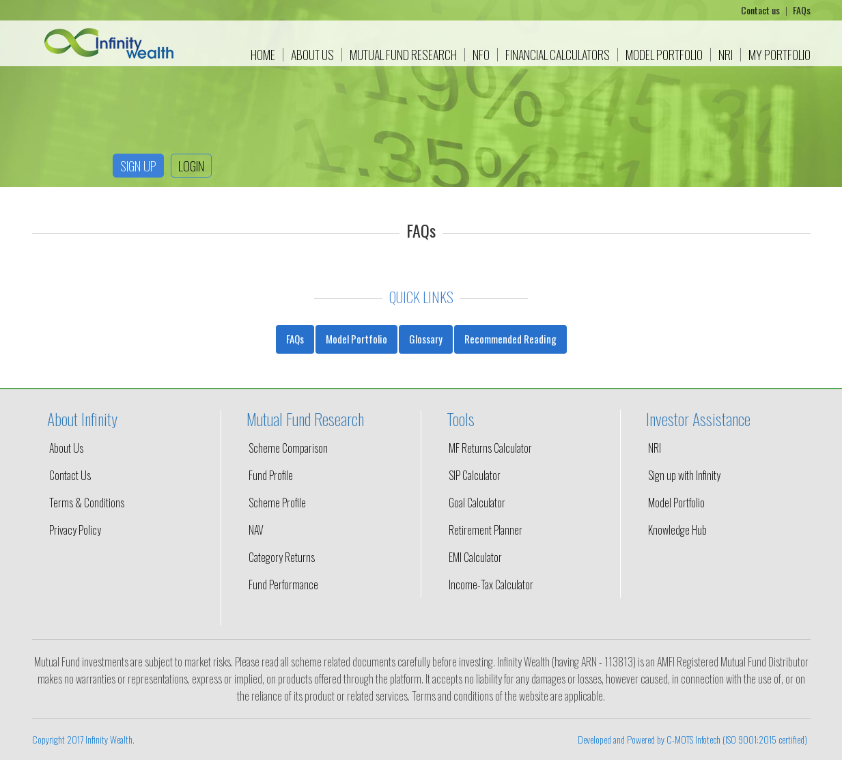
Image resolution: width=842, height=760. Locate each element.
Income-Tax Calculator (491, 584)
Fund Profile (271, 475)
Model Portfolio (664, 54)
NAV (256, 530)
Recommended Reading (510, 338)
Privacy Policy (75, 530)
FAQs (802, 10)
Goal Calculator (477, 502)
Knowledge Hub (677, 530)
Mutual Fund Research (403, 54)
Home (263, 54)
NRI (725, 54)
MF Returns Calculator (490, 448)
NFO (481, 54)
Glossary (426, 338)
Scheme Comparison (288, 448)
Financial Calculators (557, 54)
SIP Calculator (475, 475)
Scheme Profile (277, 502)
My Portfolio (779, 54)
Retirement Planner (485, 530)
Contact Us (70, 475)
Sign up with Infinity (684, 475)
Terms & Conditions (86, 502)
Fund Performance (283, 584)
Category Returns (282, 557)
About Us (312, 54)
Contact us (761, 10)
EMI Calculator (475, 557)
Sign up (138, 165)
